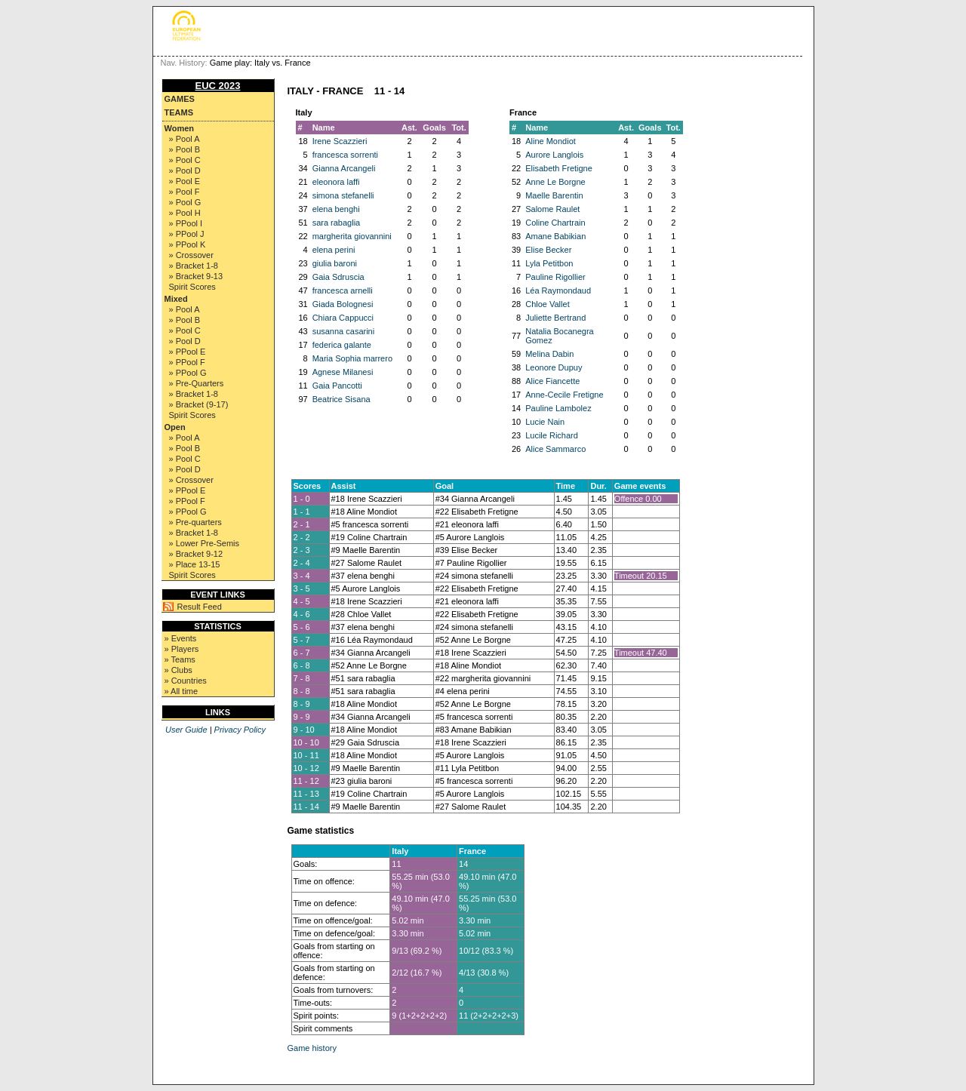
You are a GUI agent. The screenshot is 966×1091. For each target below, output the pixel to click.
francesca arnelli (342, 290)
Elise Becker (548, 249)
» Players (182, 648)
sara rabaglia (336, 222)
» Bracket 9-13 (196, 276)
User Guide (186, 729)
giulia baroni (334, 263)
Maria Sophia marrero (352, 358)
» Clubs (178, 670)
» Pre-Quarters (196, 383)
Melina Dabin (549, 353)
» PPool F (187, 362)
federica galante (341, 344)
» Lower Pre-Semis (204, 543)
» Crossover (191, 255)
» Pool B (185, 149)
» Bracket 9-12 (196, 553)
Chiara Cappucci (343, 317)
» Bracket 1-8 (193, 265)
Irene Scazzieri (340, 141)
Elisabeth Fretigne (558, 168)
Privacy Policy (240, 729)
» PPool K (187, 244)
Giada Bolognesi (343, 304)
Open (175, 427)
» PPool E (187, 351)
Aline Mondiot (550, 141)
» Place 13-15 (194, 564)
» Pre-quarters (195, 522)
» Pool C (185, 159)
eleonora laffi (336, 181)
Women (180, 128)
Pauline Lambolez (558, 408)
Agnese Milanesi (343, 371)
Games (180, 98)
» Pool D (185, 170)
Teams (179, 112)
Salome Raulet (552, 209)
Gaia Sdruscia (338, 276)
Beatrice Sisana (341, 399)
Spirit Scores (192, 286)
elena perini (333, 249)
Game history (312, 1048)
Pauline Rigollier (555, 276)
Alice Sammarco (555, 448)
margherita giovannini (352, 236)
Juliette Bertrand (555, 317)
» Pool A (184, 138)
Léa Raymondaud (558, 290)
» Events (181, 638)
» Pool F (184, 191)
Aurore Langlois (554, 154)
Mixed (176, 298)
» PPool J (187, 233)
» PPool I (186, 223)
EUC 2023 (218, 85)
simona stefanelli (343, 195)
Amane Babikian (555, 236)
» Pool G (185, 202)
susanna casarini (343, 331)
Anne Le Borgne (555, 181)
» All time (181, 691)
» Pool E (185, 181)
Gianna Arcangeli (344, 168)
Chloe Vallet (547, 304)
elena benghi (336, 209)
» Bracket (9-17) (199, 404)
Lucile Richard (551, 435)
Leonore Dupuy (553, 367)
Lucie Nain (545, 421)
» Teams (180, 659)
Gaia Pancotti (337, 385)
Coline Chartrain (555, 222)
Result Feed (199, 606)
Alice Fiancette (552, 381)
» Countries (186, 680)
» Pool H (185, 212)
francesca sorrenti (345, 154)
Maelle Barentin (554, 195)
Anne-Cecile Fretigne (564, 394)
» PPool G (188, 372)
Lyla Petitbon (549, 263)
